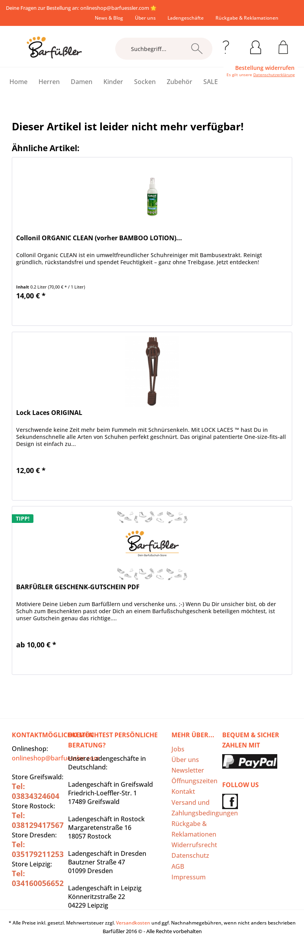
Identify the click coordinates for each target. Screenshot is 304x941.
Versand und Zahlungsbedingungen (194, 807)
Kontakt (183, 791)
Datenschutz (190, 855)
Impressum (188, 877)
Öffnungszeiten (194, 781)
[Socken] (145, 82)
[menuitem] (109, 18)
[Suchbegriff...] (163, 49)
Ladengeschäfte (186, 18)
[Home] (18, 82)
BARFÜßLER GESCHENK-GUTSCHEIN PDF (78, 587)
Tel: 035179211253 (38, 849)
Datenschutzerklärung (274, 74)
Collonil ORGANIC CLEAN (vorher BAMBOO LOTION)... (99, 238)
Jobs (177, 749)
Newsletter (187, 770)
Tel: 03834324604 (35, 791)
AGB (177, 866)
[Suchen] (196, 49)
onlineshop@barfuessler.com (114, 7)
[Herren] (49, 82)
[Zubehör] (179, 82)
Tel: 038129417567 (38, 820)
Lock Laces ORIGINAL (49, 413)
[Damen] (81, 82)
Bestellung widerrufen (265, 67)
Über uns (145, 18)
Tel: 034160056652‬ (38, 878)
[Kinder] (113, 82)
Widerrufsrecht (194, 845)
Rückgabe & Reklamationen (247, 18)
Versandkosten (133, 922)
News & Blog (109, 18)
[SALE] (210, 82)
